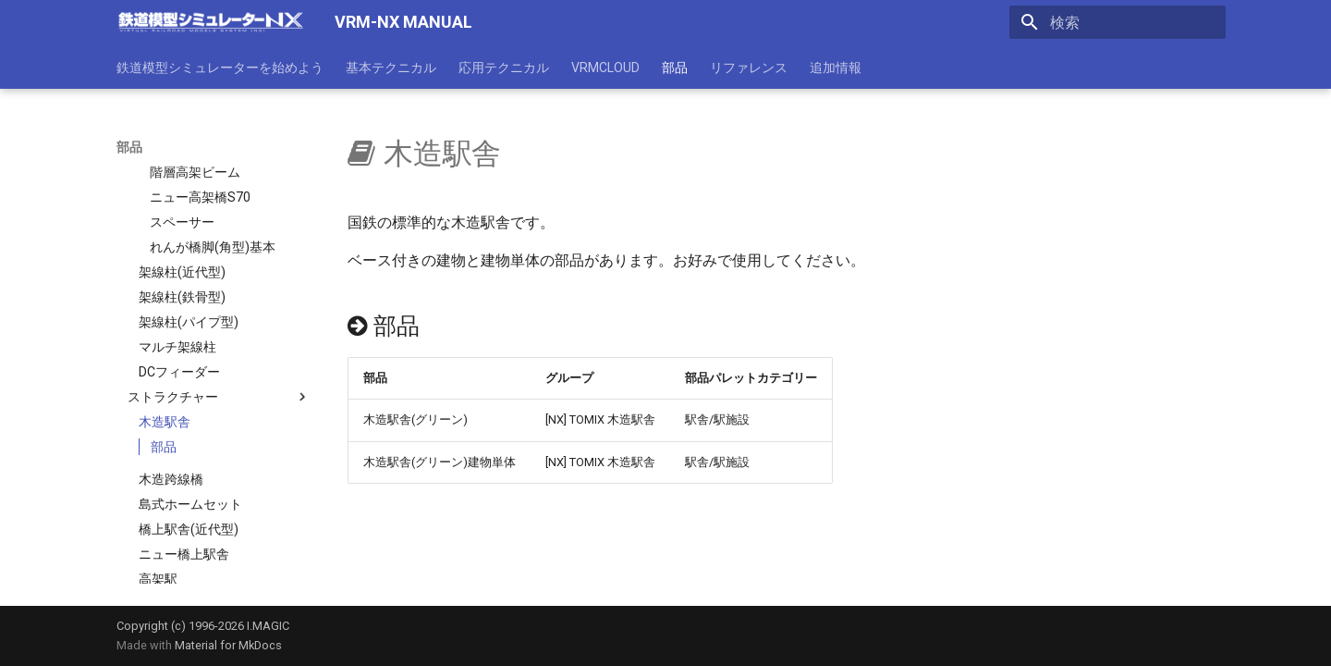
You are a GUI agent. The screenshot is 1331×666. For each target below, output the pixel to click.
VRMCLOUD (605, 67)
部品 (675, 67)
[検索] (1117, 22)
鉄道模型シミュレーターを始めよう (220, 67)
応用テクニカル (503, 67)
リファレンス (749, 67)
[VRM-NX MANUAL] (210, 22)
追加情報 (835, 67)
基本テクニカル (391, 67)
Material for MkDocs (228, 645)
